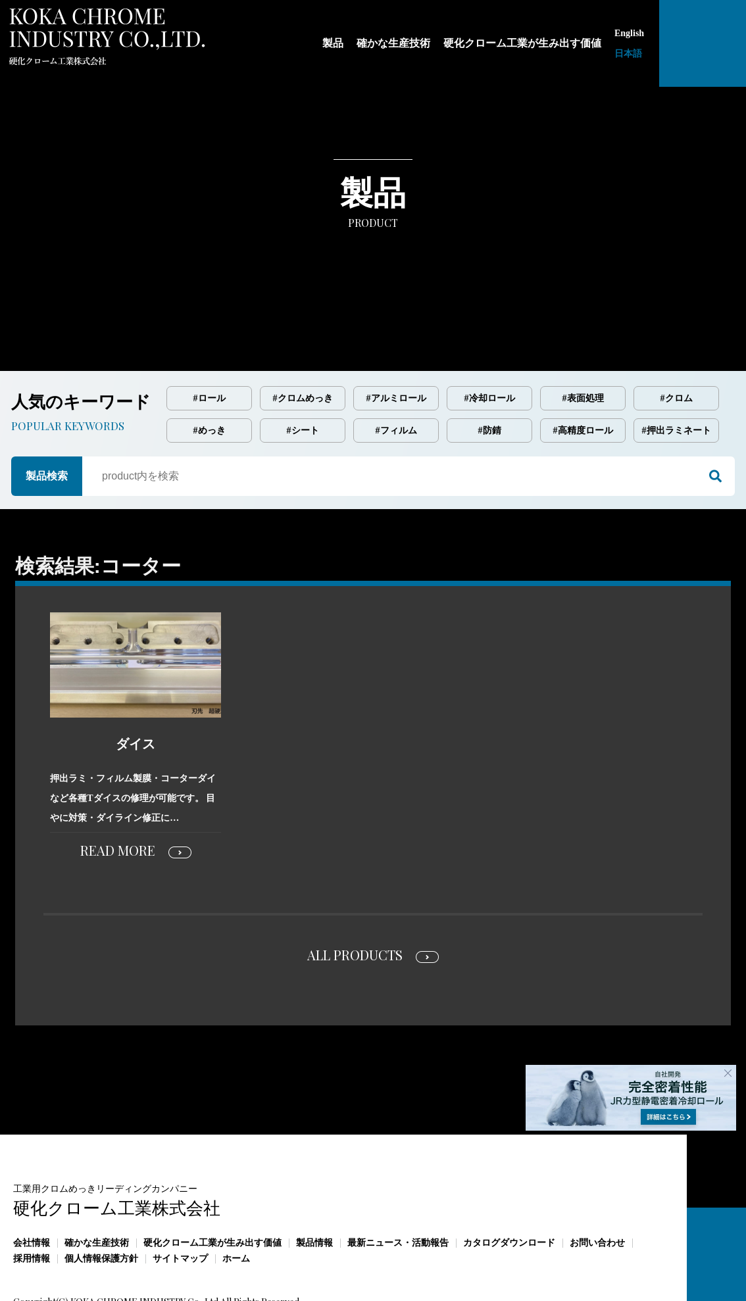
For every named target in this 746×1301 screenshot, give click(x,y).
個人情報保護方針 (101, 1203)
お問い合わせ (597, 1187)
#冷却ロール (489, 343)
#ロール (209, 343)
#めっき (209, 375)
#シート (303, 375)
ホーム (236, 1203)
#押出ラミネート (676, 375)
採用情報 (31, 1203)
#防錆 (489, 375)
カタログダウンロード (509, 1187)
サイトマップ (180, 1203)
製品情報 (314, 1187)
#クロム (676, 343)
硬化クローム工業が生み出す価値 (212, 1187)
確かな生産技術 (96, 1187)
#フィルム (396, 375)
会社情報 (31, 1187)
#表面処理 (583, 343)
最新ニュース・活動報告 (398, 1187)
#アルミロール (396, 343)
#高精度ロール (583, 375)
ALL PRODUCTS (355, 899)
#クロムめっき (303, 343)
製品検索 (47, 420)
